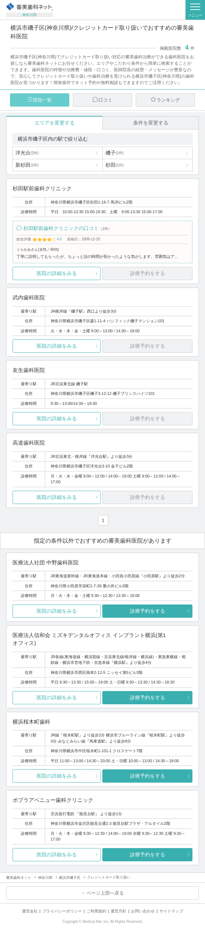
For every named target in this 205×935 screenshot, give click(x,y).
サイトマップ (171, 911)
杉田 (115, 165)
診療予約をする (147, 611)
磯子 (115, 153)
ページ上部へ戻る (105, 893)
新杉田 (26, 165)
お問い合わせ (143, 911)
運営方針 (118, 911)
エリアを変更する (54, 123)
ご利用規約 (96, 911)
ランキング (168, 100)
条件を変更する (150, 123)
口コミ (105, 100)
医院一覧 (42, 100)
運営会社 (30, 911)
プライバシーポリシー (62, 911)
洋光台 (26, 153)
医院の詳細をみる (57, 273)
